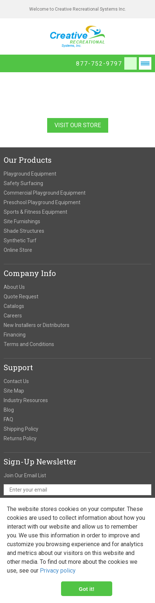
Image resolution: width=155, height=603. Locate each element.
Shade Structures (24, 231)
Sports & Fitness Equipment (35, 212)
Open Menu (145, 63)
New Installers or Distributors (36, 325)
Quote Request (21, 296)
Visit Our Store (77, 125)
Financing (15, 335)
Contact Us (16, 381)
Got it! (87, 589)
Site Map (14, 391)
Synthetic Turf (20, 240)
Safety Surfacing (23, 183)
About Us (14, 287)
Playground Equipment (30, 174)
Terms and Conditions (29, 344)
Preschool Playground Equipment (42, 202)
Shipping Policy (21, 429)
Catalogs (14, 306)
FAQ (8, 419)
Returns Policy (20, 438)
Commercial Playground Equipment (45, 193)
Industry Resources (26, 400)
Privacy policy (58, 570)
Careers (13, 316)
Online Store (18, 250)
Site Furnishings (22, 221)
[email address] (77, 489)
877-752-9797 (99, 63)
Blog (9, 410)
